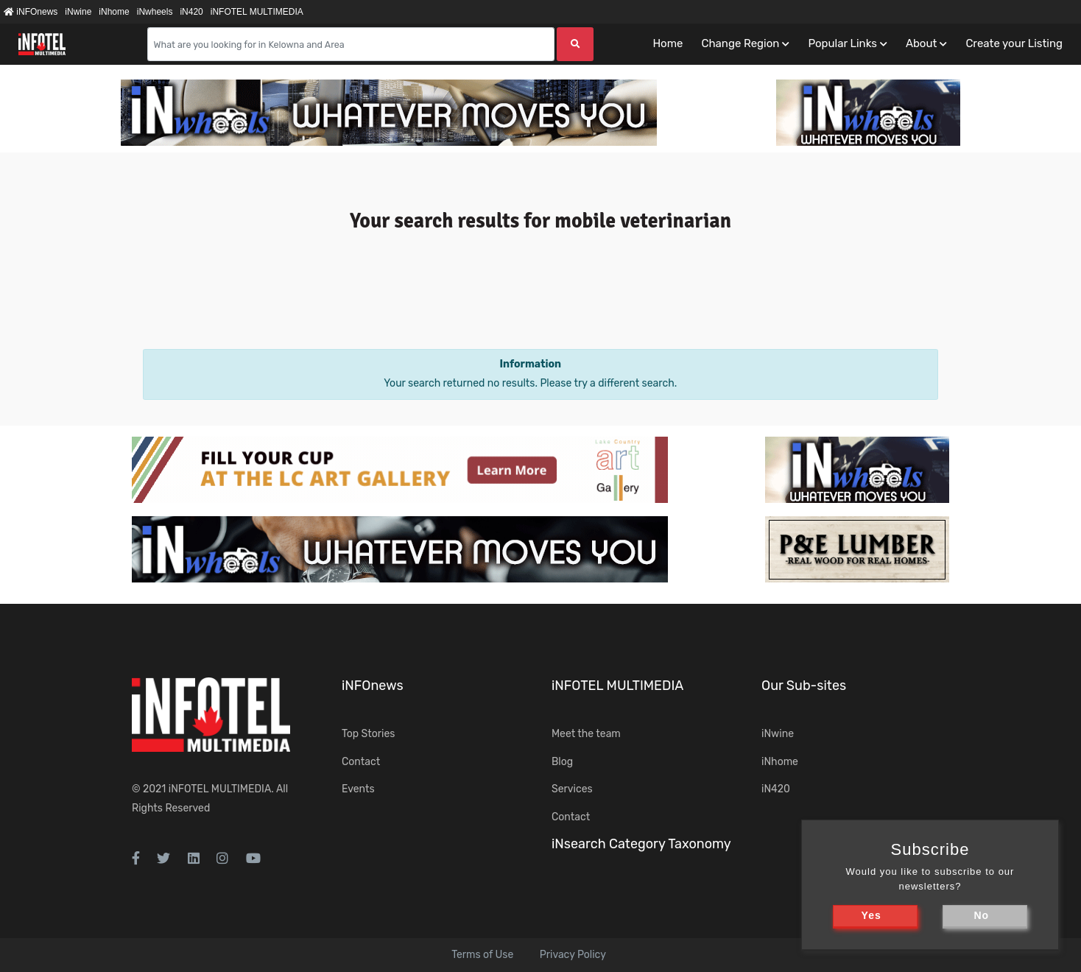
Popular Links (842, 43)
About (921, 43)
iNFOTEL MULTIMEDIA (257, 12)
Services (572, 789)
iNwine (78, 12)
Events (358, 789)
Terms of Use (482, 954)
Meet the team (586, 734)
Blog (562, 762)
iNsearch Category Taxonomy (641, 844)
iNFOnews (30, 12)
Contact (361, 762)
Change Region (740, 43)
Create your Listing (1014, 43)
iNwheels (155, 12)
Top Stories (368, 734)
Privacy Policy (573, 954)
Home (667, 43)
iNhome (114, 12)
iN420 (191, 12)
